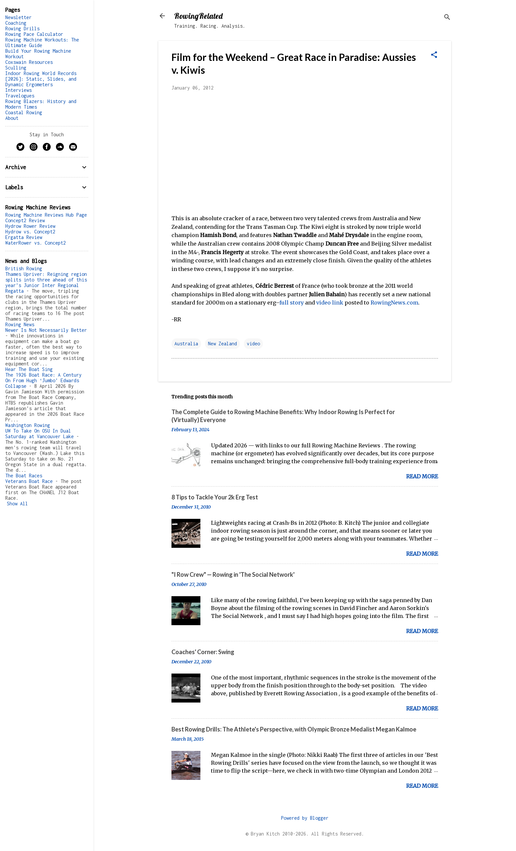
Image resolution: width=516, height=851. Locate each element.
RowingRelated (198, 16)
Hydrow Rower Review (30, 226)
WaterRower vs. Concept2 (35, 243)
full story (291, 302)
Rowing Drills (22, 28)
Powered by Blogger (304, 818)
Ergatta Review (23, 237)
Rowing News (19, 324)
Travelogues (19, 95)
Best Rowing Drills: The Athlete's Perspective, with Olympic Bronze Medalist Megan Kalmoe (293, 729)
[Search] (447, 18)
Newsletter (18, 17)
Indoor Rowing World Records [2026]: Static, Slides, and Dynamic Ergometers (40, 78)
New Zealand (222, 343)
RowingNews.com (394, 302)
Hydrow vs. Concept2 (30, 231)
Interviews (18, 90)
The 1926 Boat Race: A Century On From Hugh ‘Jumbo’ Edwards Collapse (43, 380)
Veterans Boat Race (29, 481)
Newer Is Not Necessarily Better (46, 330)
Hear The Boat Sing (29, 369)
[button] (434, 55)
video (253, 343)
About (11, 118)
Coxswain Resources (29, 62)
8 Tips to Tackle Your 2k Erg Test (214, 497)
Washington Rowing (27, 425)
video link (329, 302)
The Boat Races (23, 475)
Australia (186, 343)
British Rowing (23, 268)
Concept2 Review (25, 220)
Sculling (15, 67)
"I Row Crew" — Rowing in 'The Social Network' (233, 574)
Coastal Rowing (23, 112)
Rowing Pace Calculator (34, 34)
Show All (17, 503)
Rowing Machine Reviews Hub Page (46, 215)
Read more (422, 476)
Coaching (15, 23)
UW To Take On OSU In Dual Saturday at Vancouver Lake (39, 433)
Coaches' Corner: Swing (202, 651)
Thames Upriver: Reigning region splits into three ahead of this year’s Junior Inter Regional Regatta (46, 282)
